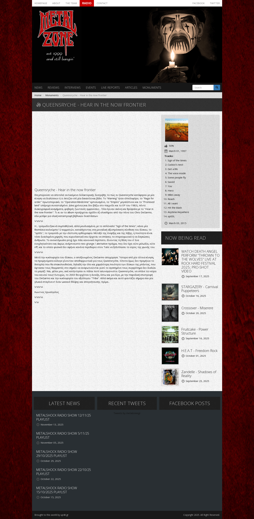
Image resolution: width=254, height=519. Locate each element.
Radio (86, 3)
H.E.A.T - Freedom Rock (199, 350)
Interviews (73, 87)
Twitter (215, 3)
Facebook (198, 3)
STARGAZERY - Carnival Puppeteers (199, 288)
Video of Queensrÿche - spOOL (95, 149)
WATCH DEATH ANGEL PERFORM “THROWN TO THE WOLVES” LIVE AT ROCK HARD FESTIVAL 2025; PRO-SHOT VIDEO (200, 261)
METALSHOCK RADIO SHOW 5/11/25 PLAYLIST (62, 435)
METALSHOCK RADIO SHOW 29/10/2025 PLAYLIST (56, 453)
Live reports (110, 87)
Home (37, 95)
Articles (131, 87)
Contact (102, 3)
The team (71, 3)
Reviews (53, 87)
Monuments (152, 87)
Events (91, 87)
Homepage (40, 3)
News (38, 87)
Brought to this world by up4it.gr (51, 514)
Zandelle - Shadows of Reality (198, 373)
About (56, 3)
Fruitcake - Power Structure (194, 331)
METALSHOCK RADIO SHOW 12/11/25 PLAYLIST (63, 417)
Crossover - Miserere (197, 307)
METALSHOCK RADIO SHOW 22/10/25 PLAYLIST (63, 472)
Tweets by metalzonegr (127, 413)
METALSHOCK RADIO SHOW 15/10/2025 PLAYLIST (56, 490)
